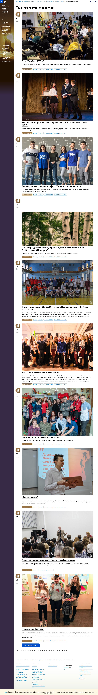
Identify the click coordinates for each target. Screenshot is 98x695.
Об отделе (4, 17)
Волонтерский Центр (5, 49)
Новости (59, 660)
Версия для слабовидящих (21, 674)
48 (28, 650)
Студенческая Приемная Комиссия (5, 53)
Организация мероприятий (5, 30)
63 (60, 650)
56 (44, 650)
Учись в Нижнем (82, 678)
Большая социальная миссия (6, 39)
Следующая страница (30, 645)
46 (23, 650)
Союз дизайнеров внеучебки (6, 58)
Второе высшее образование (38, 669)
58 (49, 650)
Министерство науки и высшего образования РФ (85, 666)
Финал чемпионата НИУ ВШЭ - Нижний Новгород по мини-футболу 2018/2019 (55, 308)
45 (21, 650)
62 (57, 650)
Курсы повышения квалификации (38, 674)
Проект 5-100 (82, 677)
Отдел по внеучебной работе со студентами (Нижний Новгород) (43, 660)
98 (66, 650)
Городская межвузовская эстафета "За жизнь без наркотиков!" (52, 186)
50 (32, 650)
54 (40, 650)
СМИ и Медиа (5, 36)
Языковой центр (35, 681)
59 (51, 650)
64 (62, 650)
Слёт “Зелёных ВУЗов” (33, 61)
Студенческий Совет (5, 23)
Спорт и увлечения (6, 42)
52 (36, 650)
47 (25, 650)
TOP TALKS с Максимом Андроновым (40, 372)
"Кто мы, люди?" (30, 496)
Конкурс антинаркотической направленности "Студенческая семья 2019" (54, 124)
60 (53, 650)
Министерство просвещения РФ (86, 669)
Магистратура (35, 667)
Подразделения (19, 672)
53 (38, 650)
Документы (4, 19)
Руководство (18, 667)
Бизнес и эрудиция (6, 26)
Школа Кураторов (6, 45)
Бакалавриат (34, 665)
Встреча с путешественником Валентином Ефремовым (48, 559)
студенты (40, 69)
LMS (64, 669)
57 (47, 650)
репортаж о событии (48, 69)
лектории (35, 570)
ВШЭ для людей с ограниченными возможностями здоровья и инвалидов (23, 677)
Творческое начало (6, 33)
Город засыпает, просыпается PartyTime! (41, 437)
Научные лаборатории (52, 665)
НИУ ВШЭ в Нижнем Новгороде (22, 660)
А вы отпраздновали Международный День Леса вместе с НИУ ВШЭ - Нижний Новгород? (53, 249)
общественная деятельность (60, 69)
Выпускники (34, 682)
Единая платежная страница (21, 680)
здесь (75, 691)
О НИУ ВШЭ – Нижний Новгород (22, 665)
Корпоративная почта (68, 667)
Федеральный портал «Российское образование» (85, 671)
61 (55, 650)
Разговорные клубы (6, 61)
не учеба (35, 69)
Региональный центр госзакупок (38, 679)
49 (30, 650)
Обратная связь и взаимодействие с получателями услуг (38, 686)
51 (34, 650)
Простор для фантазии (33, 628)
